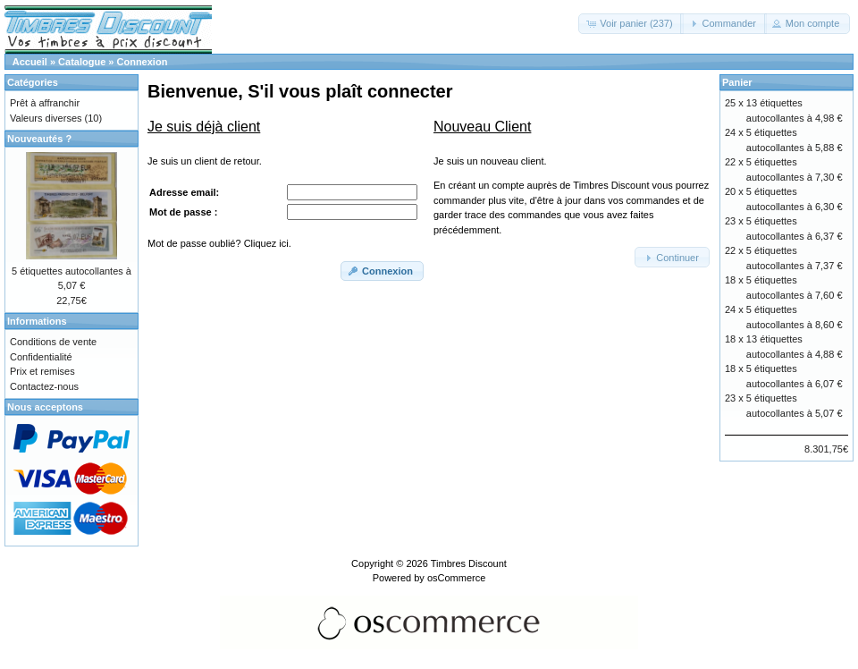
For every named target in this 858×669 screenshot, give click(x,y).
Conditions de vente (53, 341)
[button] (630, 23)
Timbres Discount (469, 563)
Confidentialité (41, 356)
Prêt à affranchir (45, 102)
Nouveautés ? (39, 138)
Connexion (142, 61)
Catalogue (81, 61)
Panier (737, 82)
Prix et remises (42, 371)
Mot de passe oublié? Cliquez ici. (219, 243)
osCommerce (456, 577)
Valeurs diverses (46, 118)
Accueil (30, 61)
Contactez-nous (44, 386)
